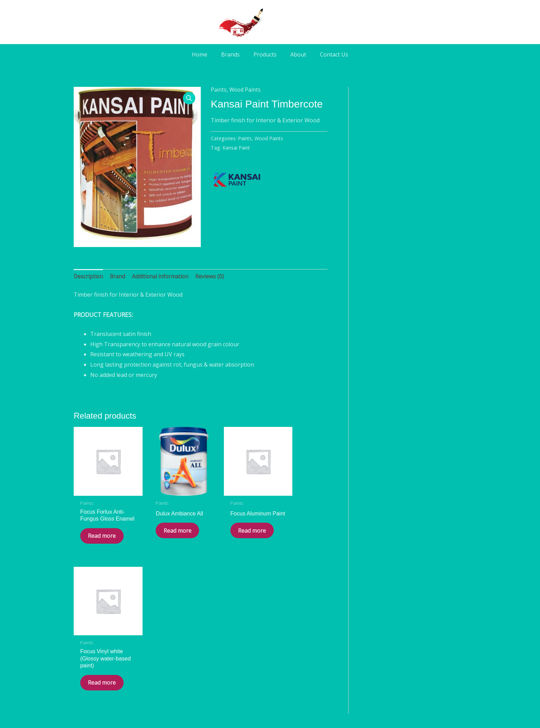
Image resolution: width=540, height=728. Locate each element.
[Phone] (289, 663)
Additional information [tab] (162, 276)
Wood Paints (246, 89)
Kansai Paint (236, 147)
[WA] (270, 663)
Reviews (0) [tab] (212, 276)
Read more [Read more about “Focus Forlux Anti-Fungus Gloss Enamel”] (97, 538)
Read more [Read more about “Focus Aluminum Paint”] (228, 530)
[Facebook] (251, 663)
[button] (189, 98)
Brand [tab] (118, 276)
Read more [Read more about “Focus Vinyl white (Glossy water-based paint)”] (293, 538)
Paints (219, 89)
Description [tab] (89, 276)
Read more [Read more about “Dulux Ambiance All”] (162, 530)
